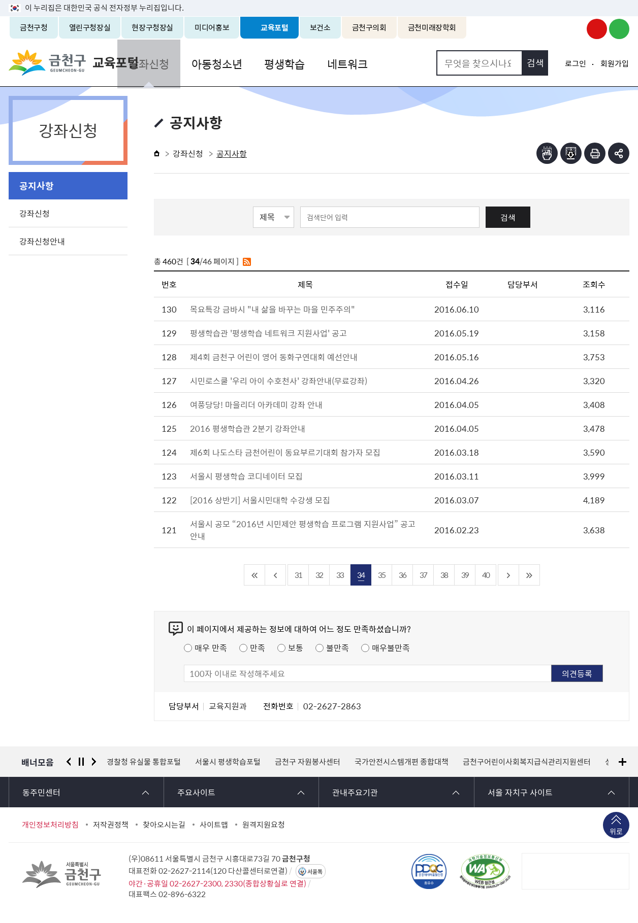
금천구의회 (369, 27)
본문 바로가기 (319, 0)
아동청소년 (253, 62)
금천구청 (34, 27)
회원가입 (614, 63)
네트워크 (380, 62)
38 (444, 574)
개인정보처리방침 (50, 824)
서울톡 (315, 871)
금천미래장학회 (432, 27)
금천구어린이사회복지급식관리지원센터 (527, 761)
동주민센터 (41, 792)
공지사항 (36, 185)
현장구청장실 (152, 27)
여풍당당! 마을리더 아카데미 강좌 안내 (256, 404)
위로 (616, 832)
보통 (295, 647)
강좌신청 (187, 62)
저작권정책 (111, 824)
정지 (81, 762)
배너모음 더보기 (622, 762)
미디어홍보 (212, 27)
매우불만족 (391, 647)
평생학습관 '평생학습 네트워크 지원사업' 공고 (268, 333)
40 (485, 574)
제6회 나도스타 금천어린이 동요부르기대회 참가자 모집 (285, 452)
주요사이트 (196, 792)
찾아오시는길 (164, 824)
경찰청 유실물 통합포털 (144, 761)
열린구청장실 (90, 27)
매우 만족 (211, 647)
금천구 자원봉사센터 (307, 761)
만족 (257, 647)
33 (339, 574)
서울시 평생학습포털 (228, 761)
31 (298, 574)
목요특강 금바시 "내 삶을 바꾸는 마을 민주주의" (272, 309)
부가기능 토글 (618, 153)
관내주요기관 (355, 792)
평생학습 (319, 62)
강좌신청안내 (42, 241)
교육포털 (275, 27)
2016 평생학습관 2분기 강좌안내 (247, 428)
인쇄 (594, 153)
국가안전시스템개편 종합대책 (402, 761)
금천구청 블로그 (619, 29)
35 (381, 574)
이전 (69, 762)
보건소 (320, 27)
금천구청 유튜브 (597, 29)
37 (423, 574)
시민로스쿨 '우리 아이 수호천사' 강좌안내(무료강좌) (278, 380)
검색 (508, 217)
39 (464, 574)
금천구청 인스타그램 (574, 29)
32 (319, 574)
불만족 (337, 647)
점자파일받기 (571, 153)
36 (402, 574)
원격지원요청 (263, 824)
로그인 (575, 63)
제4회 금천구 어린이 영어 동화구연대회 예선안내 (274, 357)
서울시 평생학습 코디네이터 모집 (246, 476)
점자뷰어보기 (547, 153)
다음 (94, 762)
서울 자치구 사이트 (520, 792)
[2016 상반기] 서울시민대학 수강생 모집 (260, 500)
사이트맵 (214, 824)
